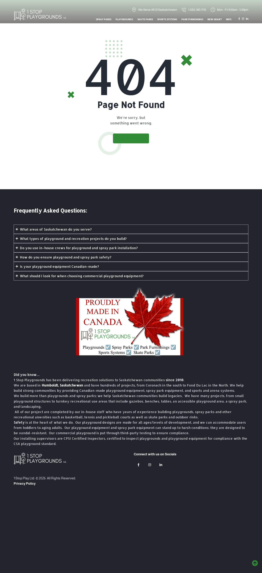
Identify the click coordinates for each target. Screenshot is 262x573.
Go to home (131, 138)
